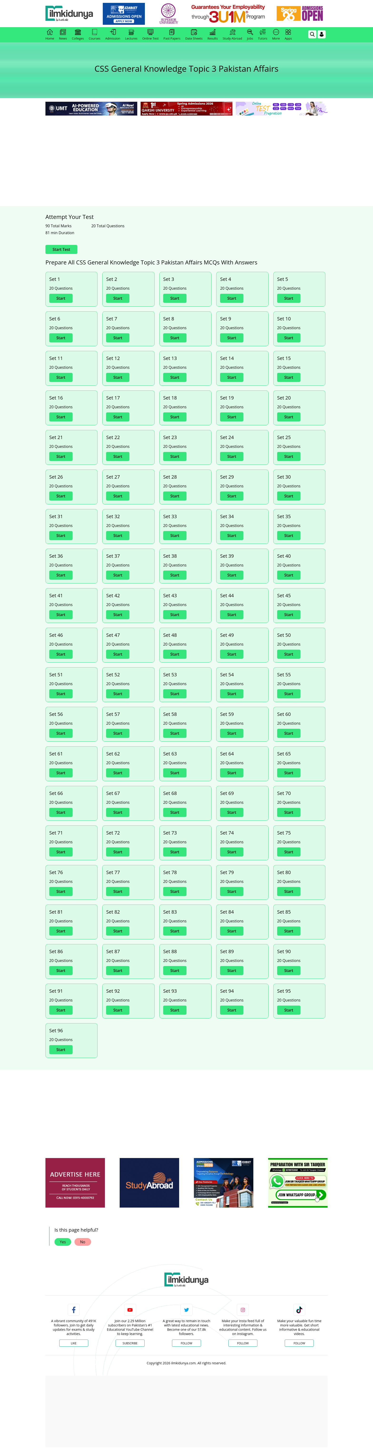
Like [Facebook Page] (74, 1343)
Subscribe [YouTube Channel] (130, 1343)
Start (60, 298)
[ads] (75, 1183)
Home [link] (49, 34)
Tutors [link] (262, 34)
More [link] (276, 34)
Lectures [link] (131, 34)
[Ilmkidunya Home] (71, 14)
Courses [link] (94, 34)
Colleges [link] (78, 34)
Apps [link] (288, 34)
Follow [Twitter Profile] (186, 1343)
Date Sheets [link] (194, 34)
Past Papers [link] (171, 34)
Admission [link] (112, 34)
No (82, 1242)
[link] (126, 14)
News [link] (63, 34)
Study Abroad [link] (232, 34)
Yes (63, 1242)
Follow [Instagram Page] (243, 1343)
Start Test (61, 249)
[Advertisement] (186, 152)
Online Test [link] (150, 34)
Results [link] (212, 34)
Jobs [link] (250, 34)
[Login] (322, 34)
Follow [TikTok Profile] (299, 1343)
